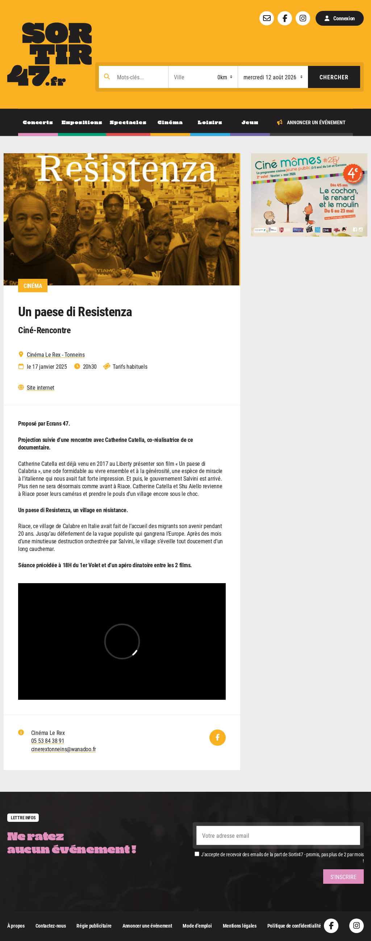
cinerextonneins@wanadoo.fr (63, 749)
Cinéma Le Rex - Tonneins (56, 354)
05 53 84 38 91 (47, 740)
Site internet (40, 387)
